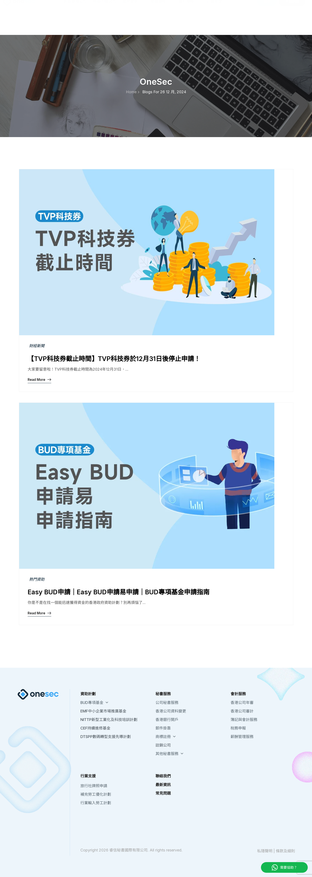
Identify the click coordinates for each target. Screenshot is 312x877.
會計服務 (189, 23)
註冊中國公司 (104, 23)
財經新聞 (36, 346)
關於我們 (218, 6)
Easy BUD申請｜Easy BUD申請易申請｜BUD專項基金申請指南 (118, 592)
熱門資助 (36, 579)
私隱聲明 (264, 851)
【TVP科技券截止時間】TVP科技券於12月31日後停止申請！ (114, 359)
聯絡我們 (235, 6)
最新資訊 (253, 6)
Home (132, 92)
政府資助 (133, 23)
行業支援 (217, 23)
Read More (39, 379)
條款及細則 (285, 851)
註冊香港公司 (75, 23)
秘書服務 (161, 23)
